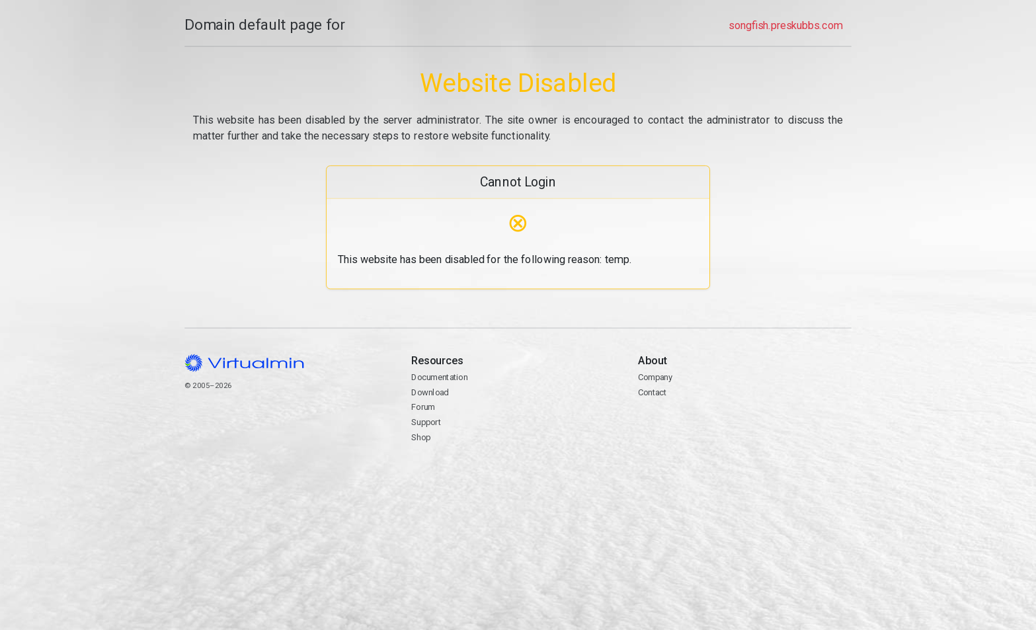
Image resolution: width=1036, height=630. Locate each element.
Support (426, 422)
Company (655, 377)
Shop (420, 437)
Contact (652, 392)
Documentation (439, 377)
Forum (423, 407)
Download (430, 392)
